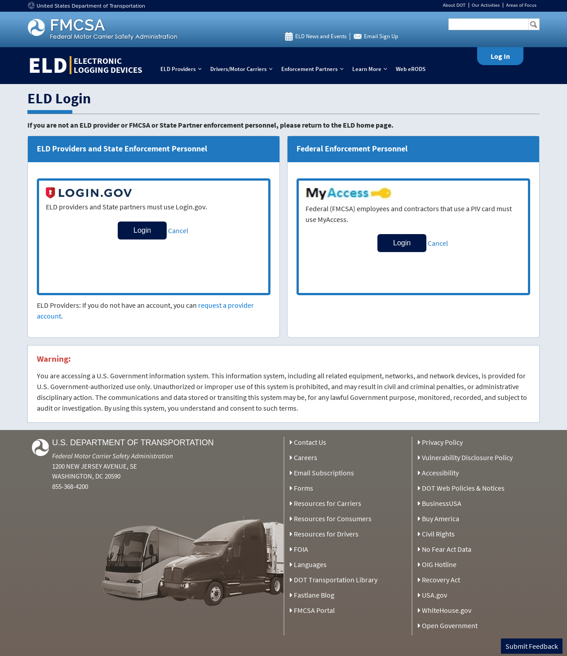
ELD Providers (182, 69)
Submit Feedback (531, 646)
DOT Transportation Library (335, 579)
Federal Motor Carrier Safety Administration (112, 456)
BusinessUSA (441, 503)
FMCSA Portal (314, 610)
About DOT (454, 5)
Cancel (178, 230)
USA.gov (434, 594)
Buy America (440, 518)
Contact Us (310, 442)
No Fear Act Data (446, 549)
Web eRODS (410, 69)
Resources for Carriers (327, 503)
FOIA (301, 549)
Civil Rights (438, 533)
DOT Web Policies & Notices (463, 487)
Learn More (371, 69)
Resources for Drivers (326, 533)
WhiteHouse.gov (446, 610)
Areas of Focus (521, 5)
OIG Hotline (439, 564)
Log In (500, 56)
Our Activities (486, 5)
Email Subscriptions (324, 472)
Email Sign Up (381, 36)
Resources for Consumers (333, 518)
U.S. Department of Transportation (133, 442)
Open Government (450, 625)
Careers (305, 457)
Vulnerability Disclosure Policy (467, 457)
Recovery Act (441, 579)
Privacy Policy (442, 442)
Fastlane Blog (314, 594)
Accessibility (440, 472)
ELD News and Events (320, 36)
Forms (303, 487)
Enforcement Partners (314, 69)
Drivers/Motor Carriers (243, 69)
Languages (310, 564)
